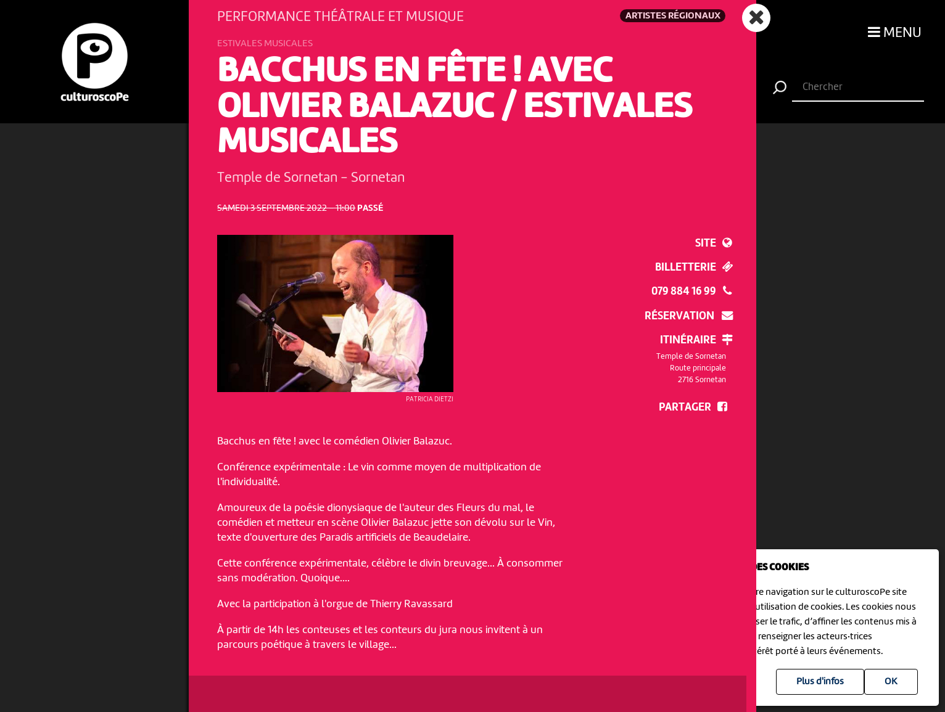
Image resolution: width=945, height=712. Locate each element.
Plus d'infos (820, 682)
